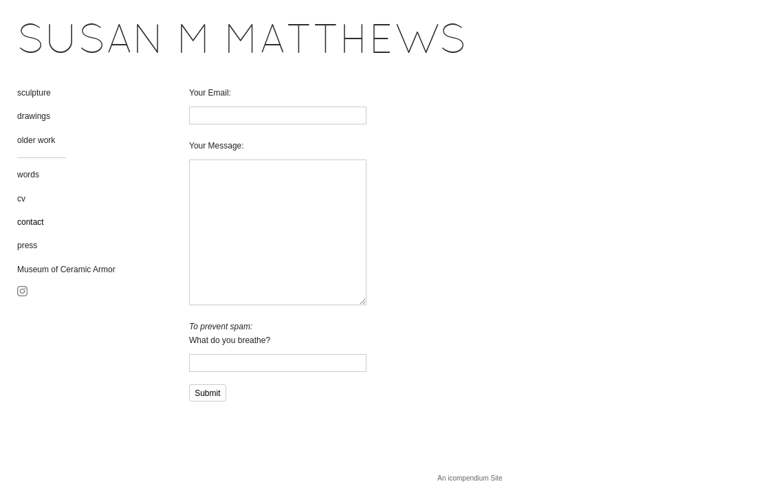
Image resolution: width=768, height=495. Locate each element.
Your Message (215, 146)
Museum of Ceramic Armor (66, 269)
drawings (33, 116)
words (28, 174)
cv (21, 199)
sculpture (34, 93)
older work (36, 140)
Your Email (209, 93)
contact (30, 222)
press (27, 245)
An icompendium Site (470, 478)
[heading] (51, 43)
